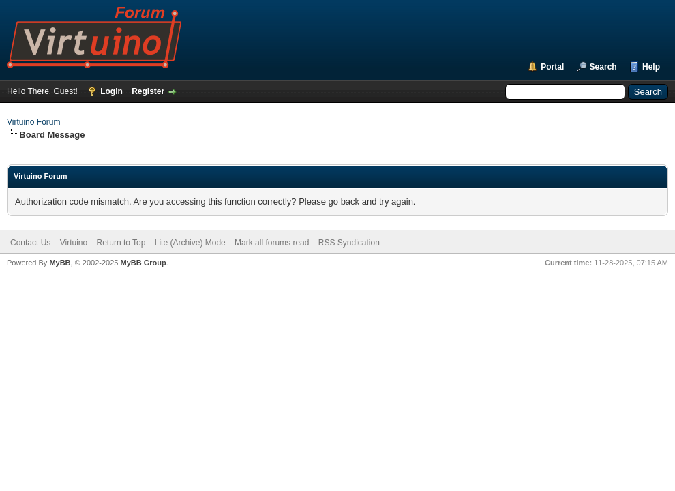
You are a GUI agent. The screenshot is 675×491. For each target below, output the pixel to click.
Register (148, 91)
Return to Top (121, 243)
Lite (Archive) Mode (190, 243)
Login (111, 91)
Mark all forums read (272, 243)
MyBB (59, 262)
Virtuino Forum (33, 122)
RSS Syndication (349, 243)
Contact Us (30, 243)
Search (603, 67)
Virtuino (73, 243)
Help (651, 67)
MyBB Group (143, 262)
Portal (552, 67)
